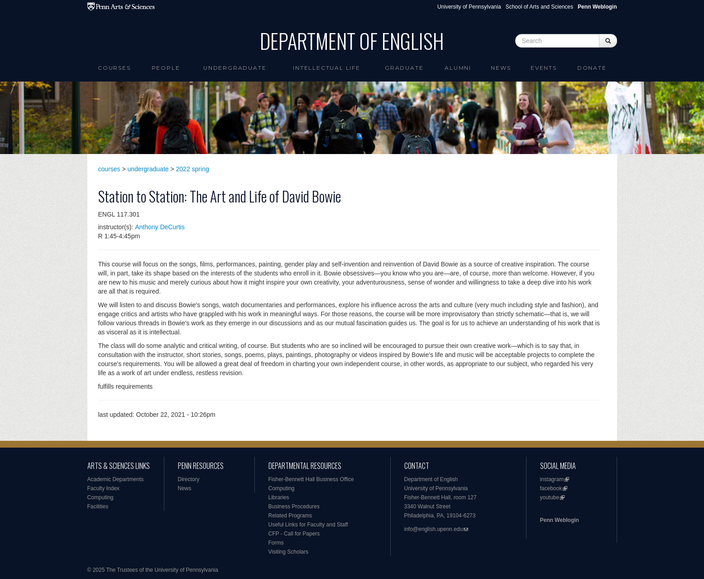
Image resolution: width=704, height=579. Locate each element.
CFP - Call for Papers (294, 534)
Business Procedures (294, 506)
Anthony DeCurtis (160, 227)
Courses (114, 67)
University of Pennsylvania (469, 7)
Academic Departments (115, 479)
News (501, 67)
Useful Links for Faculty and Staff (308, 524)
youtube (550, 497)
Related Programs (290, 515)
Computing (100, 497)
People (166, 67)
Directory (189, 479)
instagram (552, 479)
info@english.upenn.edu (433, 529)
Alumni (458, 67)
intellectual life (326, 67)
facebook (551, 488)
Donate (592, 67)
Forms (276, 543)
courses (109, 169)
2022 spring (192, 169)
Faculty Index (103, 488)
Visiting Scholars (288, 552)
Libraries (278, 497)
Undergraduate (234, 67)
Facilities (98, 506)
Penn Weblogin (559, 520)
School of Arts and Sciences (539, 7)
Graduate (404, 67)
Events (544, 67)
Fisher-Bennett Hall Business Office (311, 479)
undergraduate (148, 169)
